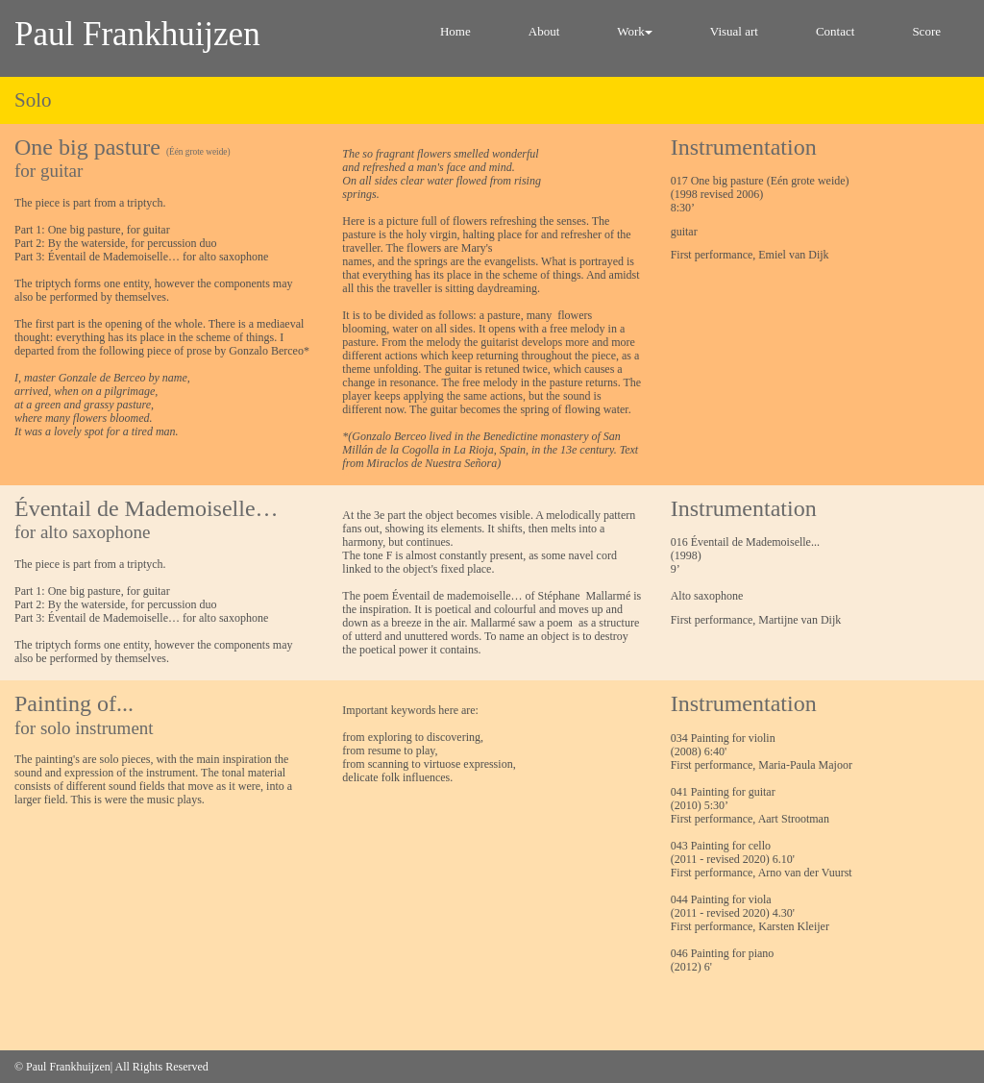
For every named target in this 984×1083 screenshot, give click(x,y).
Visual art (734, 31)
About (544, 31)
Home (455, 31)
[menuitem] (455, 38)
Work (634, 31)
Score (926, 31)
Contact (835, 31)
